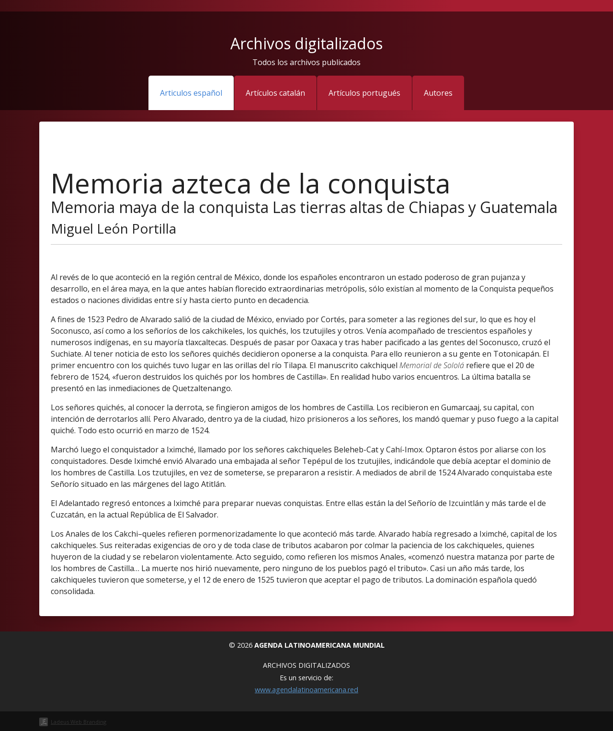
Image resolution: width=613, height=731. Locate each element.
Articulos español (191, 93)
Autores (438, 93)
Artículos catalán (275, 93)
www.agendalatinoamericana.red (306, 689)
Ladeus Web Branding (78, 721)
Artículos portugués (364, 93)
